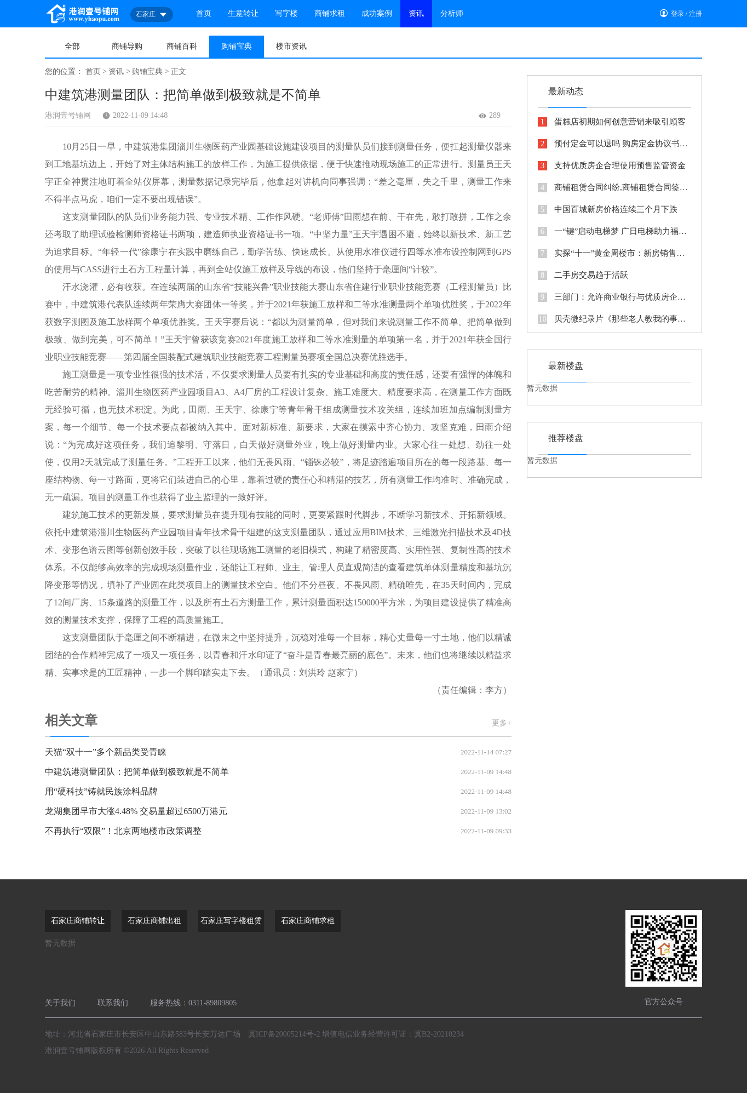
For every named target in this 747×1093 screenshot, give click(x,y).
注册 (695, 14)
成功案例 (376, 13)
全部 (72, 46)
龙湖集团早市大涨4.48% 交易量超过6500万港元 (278, 811)
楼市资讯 (291, 46)
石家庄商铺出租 (154, 921)
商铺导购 (127, 46)
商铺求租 (329, 13)
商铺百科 (181, 46)
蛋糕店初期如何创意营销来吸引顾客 (612, 122)
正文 (178, 71)
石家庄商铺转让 (78, 921)
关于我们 (60, 1003)
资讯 (416, 13)
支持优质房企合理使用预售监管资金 (612, 165)
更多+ (502, 723)
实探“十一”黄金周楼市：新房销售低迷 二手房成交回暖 (614, 253)
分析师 (451, 13)
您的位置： (64, 71)
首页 (203, 13)
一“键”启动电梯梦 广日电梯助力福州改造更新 (614, 231)
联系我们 (112, 1003)
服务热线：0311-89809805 (193, 1003)
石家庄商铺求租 (308, 921)
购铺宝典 (236, 46)
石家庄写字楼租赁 (231, 921)
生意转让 (243, 13)
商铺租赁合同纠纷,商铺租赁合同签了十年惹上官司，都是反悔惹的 (614, 187)
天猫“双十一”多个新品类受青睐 (278, 752)
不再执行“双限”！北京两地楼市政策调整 (278, 831)
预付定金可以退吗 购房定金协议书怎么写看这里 (614, 143)
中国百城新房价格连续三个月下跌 (607, 209)
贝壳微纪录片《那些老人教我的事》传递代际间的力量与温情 (614, 319)
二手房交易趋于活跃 (583, 275)
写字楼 (286, 13)
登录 (677, 14)
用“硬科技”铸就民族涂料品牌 (278, 792)
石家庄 (152, 14)
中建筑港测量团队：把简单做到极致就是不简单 (278, 772)
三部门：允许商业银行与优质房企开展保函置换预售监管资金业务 (614, 297)
